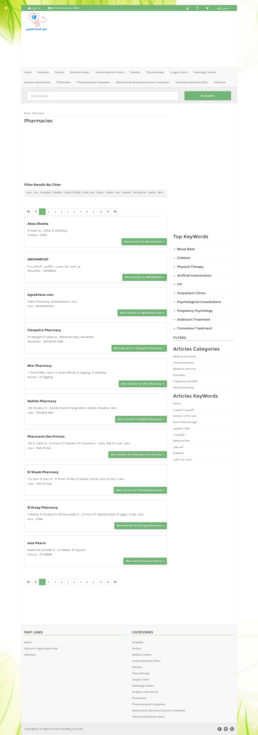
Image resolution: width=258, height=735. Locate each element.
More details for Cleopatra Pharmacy (139, 348)
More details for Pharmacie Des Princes (137, 454)
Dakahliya (57, 192)
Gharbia (110, 192)
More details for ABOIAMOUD (144, 277)
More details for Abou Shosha (144, 241)
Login (34, 8)
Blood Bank (186, 249)
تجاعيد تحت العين (182, 459)
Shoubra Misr (45, 412)
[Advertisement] (151, 39)
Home (27, 72)
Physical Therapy (190, 267)
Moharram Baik (53, 341)
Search (207, 96)
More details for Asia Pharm (145, 561)
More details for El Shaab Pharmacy (140, 490)
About (27, 642)
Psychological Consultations (199, 302)
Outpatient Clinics (191, 293)
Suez (117, 192)
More (160, 192)
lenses (177, 403)
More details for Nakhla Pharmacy (141, 419)
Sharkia (100, 192)
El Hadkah (46, 554)
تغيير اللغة (223, 8)
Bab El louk (43, 448)
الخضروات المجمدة (183, 409)
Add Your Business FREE (63, 8)
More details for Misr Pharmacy (142, 383)
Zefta (43, 235)
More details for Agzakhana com (142, 312)
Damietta (126, 192)
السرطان (178, 447)
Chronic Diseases (183, 362)
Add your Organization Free (41, 648)
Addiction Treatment (193, 319)
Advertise (220, 82)
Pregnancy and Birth (185, 381)
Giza (35, 192)
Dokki (39, 519)
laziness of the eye (184, 416)
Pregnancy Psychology (195, 311)
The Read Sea (139, 192)
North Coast (88, 192)
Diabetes (178, 453)
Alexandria (45, 192)
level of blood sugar (185, 422)
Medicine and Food (184, 369)
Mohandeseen (45, 306)
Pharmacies (38, 113)
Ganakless (49, 270)
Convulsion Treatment (194, 328)
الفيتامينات (179, 434)
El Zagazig (46, 377)
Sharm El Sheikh (72, 192)
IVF (179, 284)
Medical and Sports (184, 356)
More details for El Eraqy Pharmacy (140, 525)
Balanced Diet (181, 440)
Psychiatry (179, 375)
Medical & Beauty (183, 387)
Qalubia (152, 192)
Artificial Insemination (194, 275)
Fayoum (32, 554)
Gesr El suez (44, 483)
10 (100, 211)
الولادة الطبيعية (181, 428)
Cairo (29, 192)
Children (183, 258)
